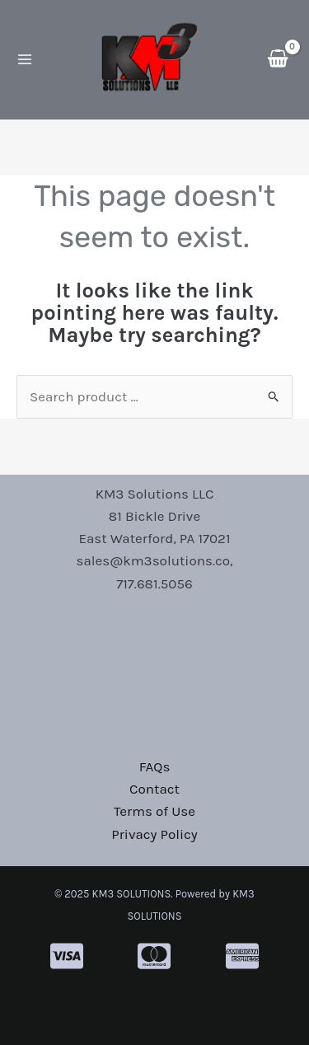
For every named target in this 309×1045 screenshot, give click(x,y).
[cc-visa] (66, 956)
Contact (154, 788)
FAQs (155, 766)
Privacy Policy (154, 834)
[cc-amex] (242, 956)
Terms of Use (154, 811)
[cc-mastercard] (154, 956)
